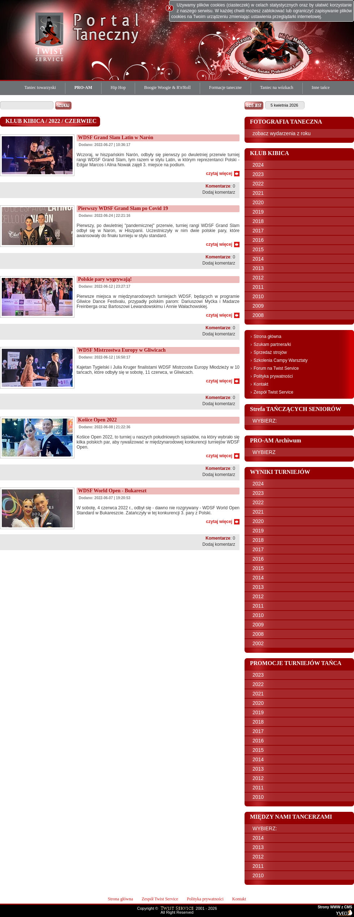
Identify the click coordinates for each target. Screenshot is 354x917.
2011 (258, 287)
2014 (258, 259)
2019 (258, 212)
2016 (258, 240)
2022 (258, 184)
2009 (258, 306)
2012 (258, 277)
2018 (258, 221)
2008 (258, 315)
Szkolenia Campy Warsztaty (281, 360)
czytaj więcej (219, 173)
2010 (258, 296)
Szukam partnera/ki (272, 344)
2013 (258, 268)
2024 (258, 165)
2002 (258, 643)
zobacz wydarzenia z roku (281, 133)
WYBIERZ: (264, 421)
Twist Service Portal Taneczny (50, 36)
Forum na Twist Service (276, 368)
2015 (258, 249)
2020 (258, 202)
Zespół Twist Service (273, 392)
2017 (258, 230)
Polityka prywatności (273, 376)
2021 (258, 193)
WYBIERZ (264, 452)
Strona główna (267, 336)
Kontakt (261, 384)
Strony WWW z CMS (335, 907)
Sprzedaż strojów (270, 352)
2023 (258, 174)
